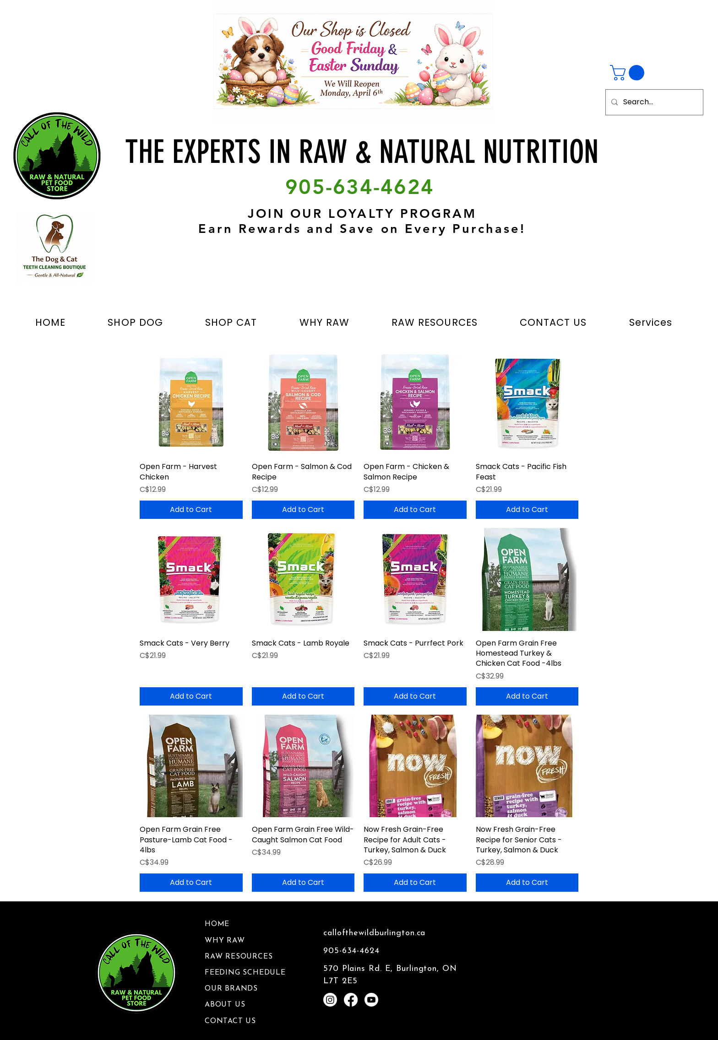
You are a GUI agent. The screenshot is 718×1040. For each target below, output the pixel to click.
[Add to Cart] (191, 510)
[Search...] (653, 102)
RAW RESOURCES (238, 956)
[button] (629, 73)
